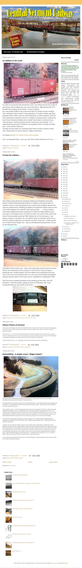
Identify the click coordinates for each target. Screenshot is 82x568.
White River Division (68, 107)
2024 (64, 171)
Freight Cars (9, 148)
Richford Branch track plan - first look (22, 534)
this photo (16, 340)
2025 (64, 169)
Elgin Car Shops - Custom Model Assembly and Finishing (70, 142)
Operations (64, 90)
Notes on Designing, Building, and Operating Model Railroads (69, 155)
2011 (64, 234)
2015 (64, 190)
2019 (64, 182)
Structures (69, 99)
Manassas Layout (18, 458)
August (66, 205)
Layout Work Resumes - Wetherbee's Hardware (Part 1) (26, 483)
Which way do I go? (17, 517)
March (66, 226)
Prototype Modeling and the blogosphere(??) (24, 542)
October (66, 201)
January (66, 231)
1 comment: (23, 344)
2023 (64, 173)
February (66, 229)
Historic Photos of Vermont (14, 325)
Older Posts (53, 462)
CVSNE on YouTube (65, 259)
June (65, 210)
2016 (64, 188)
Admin (63, 84)
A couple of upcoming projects (20, 475)
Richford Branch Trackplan (36, 52)
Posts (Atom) (12, 465)
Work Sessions (67, 101)
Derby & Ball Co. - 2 (17, 551)
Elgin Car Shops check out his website (25, 135)
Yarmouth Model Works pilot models (73, 146)
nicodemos (54, 563)
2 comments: (23, 315)
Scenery (64, 95)
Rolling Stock (22, 317)
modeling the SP (67, 129)
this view (11, 334)
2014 (64, 193)
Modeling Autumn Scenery (19, 491)
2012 (64, 197)
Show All (77, 161)
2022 (64, 175)
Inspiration (66, 88)
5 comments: (24, 455)
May (65, 212)
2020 (64, 180)
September (67, 203)
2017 (64, 186)
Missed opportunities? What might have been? (24, 525)
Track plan (76, 100)
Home (30, 462)
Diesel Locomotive (67, 85)
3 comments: (23, 145)
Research (22, 347)
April (65, 214)
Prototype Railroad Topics (70, 118)
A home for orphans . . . (12, 155)
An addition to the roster (12, 61)
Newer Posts (7, 462)
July (65, 208)
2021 (64, 177)
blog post (47, 432)
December (67, 199)
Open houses (75, 88)
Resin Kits (15, 148)
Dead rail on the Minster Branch (70, 158)
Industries (17, 347)
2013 (64, 195)
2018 (64, 184)
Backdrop (73, 83)
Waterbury (27, 347)
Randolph (73, 91)
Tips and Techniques (31, 317)
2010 (64, 236)
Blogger (66, 563)
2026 (64, 167)
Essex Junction (10, 347)
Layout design (9, 458)
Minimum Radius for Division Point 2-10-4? (23, 500)
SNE (74, 93)
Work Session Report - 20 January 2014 (22, 508)
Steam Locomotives (73, 96)
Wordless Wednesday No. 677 (73, 110)
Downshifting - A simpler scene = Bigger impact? (22, 354)
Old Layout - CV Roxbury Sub (13, 52)
